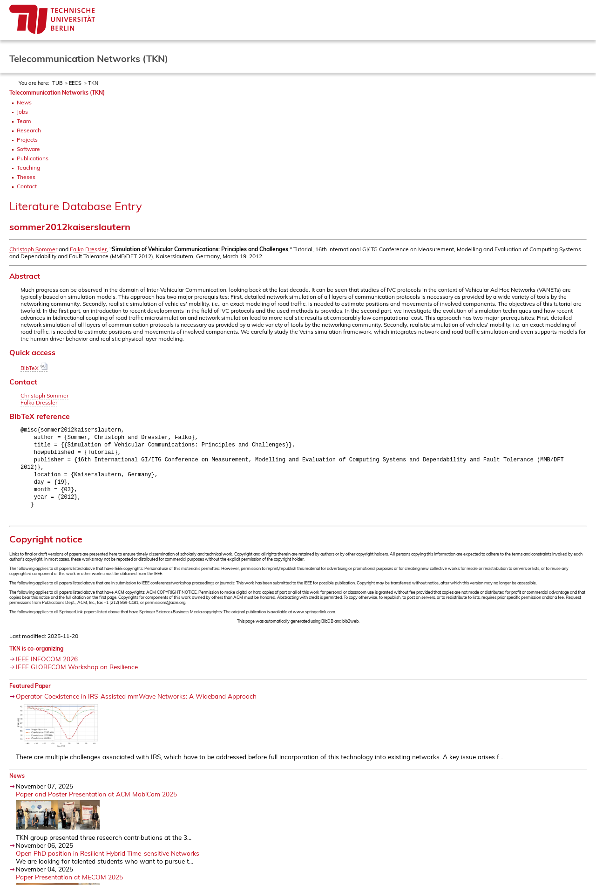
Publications (32, 158)
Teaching (28, 167)
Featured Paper (30, 691)
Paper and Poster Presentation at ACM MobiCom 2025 (96, 800)
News (24, 102)
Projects (27, 139)
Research (29, 130)
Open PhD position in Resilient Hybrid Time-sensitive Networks (107, 859)
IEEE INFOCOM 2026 (47, 665)
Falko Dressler (88, 249)
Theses (26, 176)
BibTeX (33, 367)
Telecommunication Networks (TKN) (57, 92)
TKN (93, 83)
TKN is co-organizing (36, 654)
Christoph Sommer (33, 249)
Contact (27, 186)
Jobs (22, 111)
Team (24, 120)
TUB (57, 83)
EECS (75, 83)
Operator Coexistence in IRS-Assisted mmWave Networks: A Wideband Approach (136, 702)
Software (28, 148)
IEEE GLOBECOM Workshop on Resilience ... (80, 673)
